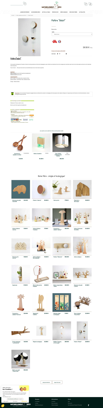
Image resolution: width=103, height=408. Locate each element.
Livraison (53, 401)
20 (46, 200)
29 (87, 200)
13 (26, 228)
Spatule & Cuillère (35, 314)
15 (26, 257)
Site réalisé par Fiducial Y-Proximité (75, 405)
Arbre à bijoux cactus (16, 229)
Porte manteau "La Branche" (16, 342)
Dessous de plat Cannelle (16, 201)
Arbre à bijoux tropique (36, 229)
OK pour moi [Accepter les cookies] (24, 401)
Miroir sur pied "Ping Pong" (16, 370)
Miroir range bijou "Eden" (58, 285)
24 (87, 228)
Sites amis (70, 403)
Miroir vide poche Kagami (37, 285)
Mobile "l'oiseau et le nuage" (57, 342)
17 (67, 200)
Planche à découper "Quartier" (76, 201)
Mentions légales (55, 405)
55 (67, 257)
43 (26, 341)
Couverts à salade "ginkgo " (57, 229)
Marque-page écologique (56, 314)
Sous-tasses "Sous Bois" (77, 314)
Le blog (36, 403)
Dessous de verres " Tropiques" (15, 257)
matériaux (12, 71)
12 (46, 341)
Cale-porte (56, 200)
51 (26, 285)
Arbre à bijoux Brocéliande (36, 257)
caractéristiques (13, 76)
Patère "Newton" (57, 257)
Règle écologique (37, 341)
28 (67, 341)
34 (87, 257)
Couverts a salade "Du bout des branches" (16, 314)
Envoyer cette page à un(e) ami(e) (58, 50)
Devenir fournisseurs (39, 405)
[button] (2, 405)
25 (46, 313)
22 (26, 200)
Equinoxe (14, 285)
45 (46, 257)
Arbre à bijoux (77, 257)
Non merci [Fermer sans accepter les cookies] (6, 401)
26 (67, 228)
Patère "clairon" (37, 200)
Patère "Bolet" (58, 20)
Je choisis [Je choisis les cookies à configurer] (15, 401)
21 (87, 285)
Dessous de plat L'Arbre (78, 285)
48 (46, 285)
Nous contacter (55, 403)
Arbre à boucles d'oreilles (78, 229)
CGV (69, 401)
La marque (37, 401)
